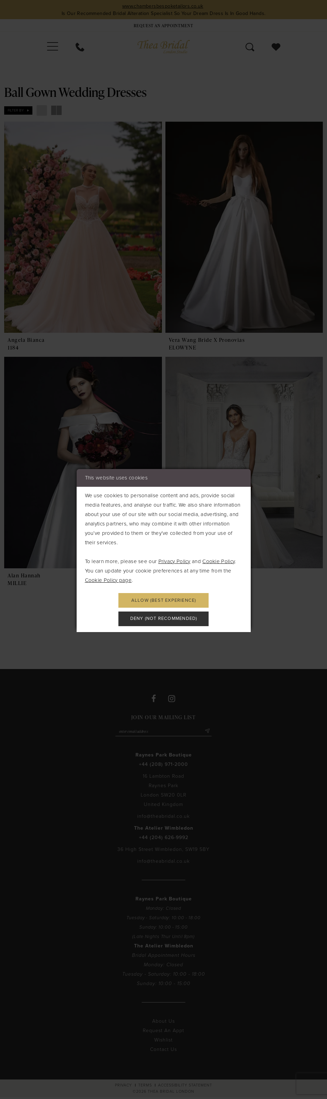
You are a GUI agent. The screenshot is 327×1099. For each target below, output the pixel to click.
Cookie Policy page (108, 579)
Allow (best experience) (164, 600)
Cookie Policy (218, 560)
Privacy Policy (174, 560)
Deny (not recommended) (163, 620)
